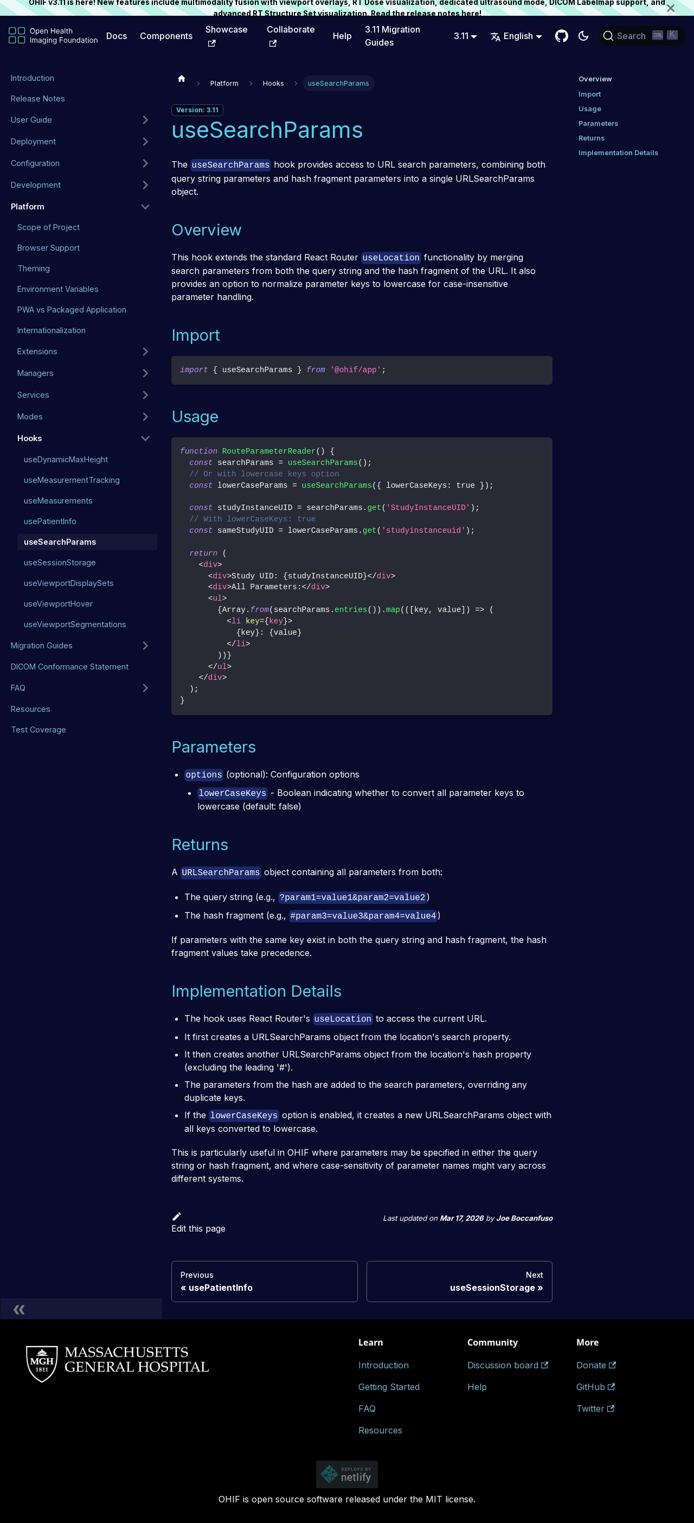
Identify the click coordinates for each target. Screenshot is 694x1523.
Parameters (598, 123)
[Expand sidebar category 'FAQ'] (145, 688)
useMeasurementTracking (72, 480)
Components (166, 35)
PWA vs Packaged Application (71, 309)
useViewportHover (58, 603)
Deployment (33, 141)
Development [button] (36, 184)
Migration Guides (42, 645)
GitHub (595, 1386)
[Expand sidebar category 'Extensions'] (145, 351)
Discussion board (507, 1365)
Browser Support (48, 247)
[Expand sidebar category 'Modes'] (145, 416)
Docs (116, 35)
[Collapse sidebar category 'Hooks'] (145, 438)
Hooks (29, 438)
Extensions (37, 351)
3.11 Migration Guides (392, 36)
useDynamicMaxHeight (66, 459)
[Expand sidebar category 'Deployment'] (145, 141)
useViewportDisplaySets (69, 583)
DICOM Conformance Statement (69, 666)
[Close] (680, 8)
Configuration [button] (35, 163)
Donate (596, 1365)
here (470, 13)
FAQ (18, 687)
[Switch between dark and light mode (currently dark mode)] (583, 35)
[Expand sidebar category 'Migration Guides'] (145, 645)
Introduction (32, 77)
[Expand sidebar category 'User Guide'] (145, 120)
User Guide (31, 119)
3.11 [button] (461, 35)
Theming (33, 268)
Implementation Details (618, 153)
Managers (35, 373)
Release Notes (38, 98)
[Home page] (181, 78)
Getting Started (389, 1386)
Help (342, 35)
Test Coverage (38, 729)
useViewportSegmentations (75, 624)
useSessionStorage (60, 562)
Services (33, 394)
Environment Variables (58, 289)
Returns (592, 138)
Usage (590, 109)
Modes (30, 416)
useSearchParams (60, 541)
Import (590, 94)
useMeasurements (58, 500)
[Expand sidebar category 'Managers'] (145, 373)
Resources (30, 708)
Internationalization (51, 330)
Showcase (226, 35)
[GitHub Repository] (562, 35)
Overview (595, 79)
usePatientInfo (50, 521)
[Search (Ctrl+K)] (642, 36)
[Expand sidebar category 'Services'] (145, 395)
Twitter (595, 1408)
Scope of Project (48, 227)
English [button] (511, 35)
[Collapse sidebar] (81, 1309)
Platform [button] (27, 206)
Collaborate (291, 35)
